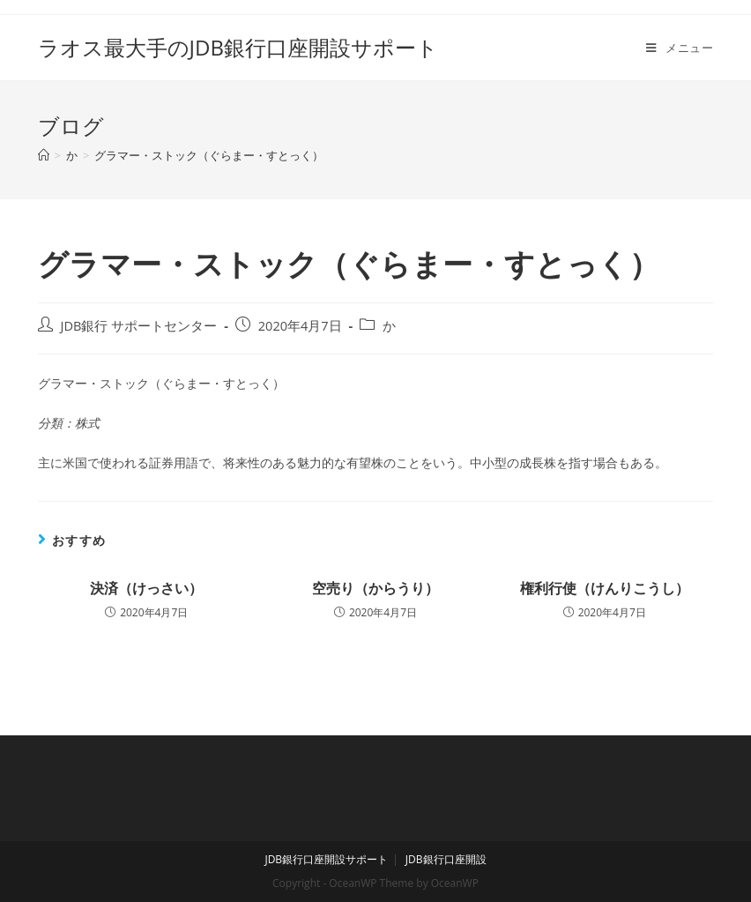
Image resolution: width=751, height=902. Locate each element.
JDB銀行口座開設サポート (326, 859)
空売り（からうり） (375, 588)
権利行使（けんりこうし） (604, 588)
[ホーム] (43, 155)
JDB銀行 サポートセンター (139, 325)
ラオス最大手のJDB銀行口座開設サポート (238, 47)
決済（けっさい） (146, 588)
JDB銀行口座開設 (446, 859)
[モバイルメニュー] (679, 47)
